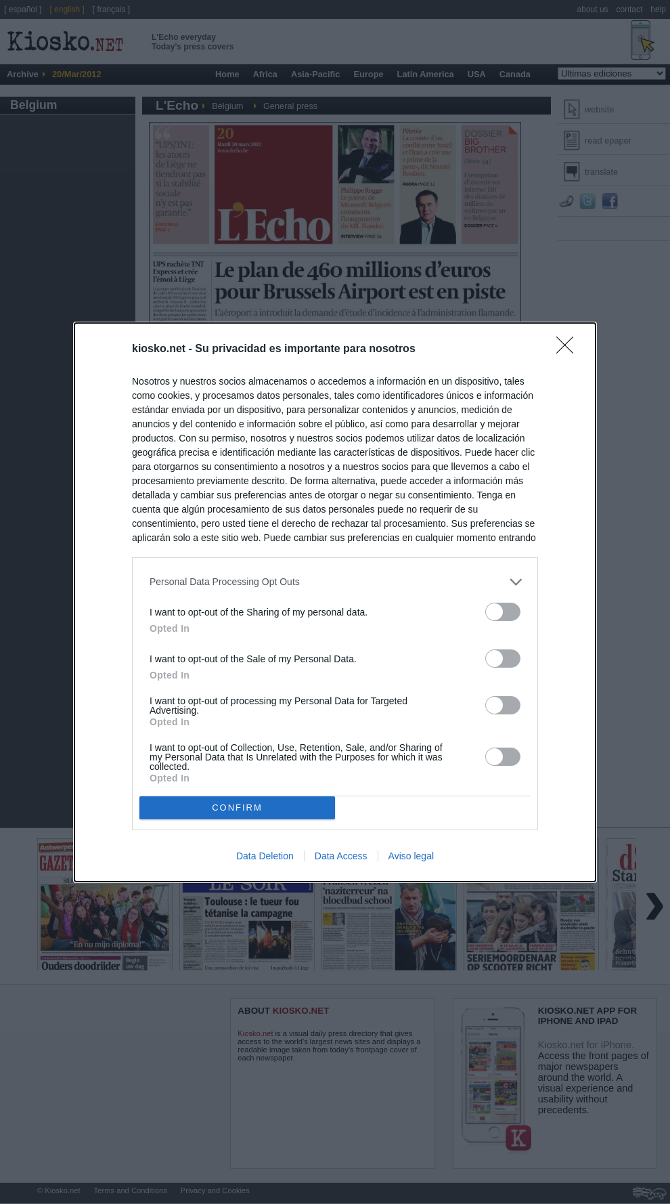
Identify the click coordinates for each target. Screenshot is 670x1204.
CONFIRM (237, 807)
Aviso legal (411, 856)
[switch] (502, 612)
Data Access (341, 856)
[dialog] (335, 602)
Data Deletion (265, 856)
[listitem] (335, 582)
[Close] (569, 349)
